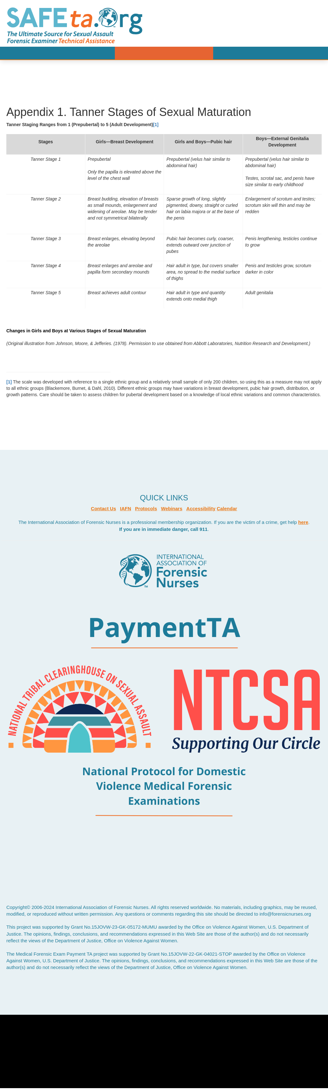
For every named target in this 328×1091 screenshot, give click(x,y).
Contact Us (103, 508)
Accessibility (200, 508)
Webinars (171, 508)
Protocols (146, 508)
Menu (164, 53)
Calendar (227, 508)
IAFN (125, 508)
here (303, 522)
